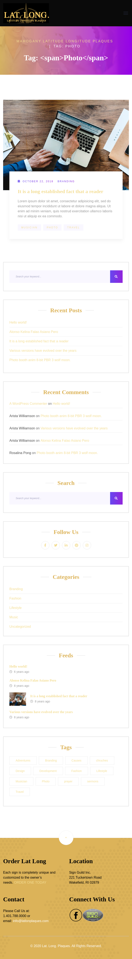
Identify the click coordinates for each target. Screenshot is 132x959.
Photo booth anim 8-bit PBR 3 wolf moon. (40, 360)
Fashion (15, 598)
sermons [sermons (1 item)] (92, 781)
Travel (73, 227)
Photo (52, 227)
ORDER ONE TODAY (30, 882)
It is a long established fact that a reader (60, 191)
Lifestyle (15, 608)
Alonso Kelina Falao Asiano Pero (33, 332)
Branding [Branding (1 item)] (51, 760)
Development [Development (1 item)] (48, 771)
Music (13, 617)
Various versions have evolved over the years (43, 350)
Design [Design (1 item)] (20, 771)
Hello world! (18, 322)
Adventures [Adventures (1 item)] (23, 760)
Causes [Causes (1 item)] (76, 760)
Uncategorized (20, 626)
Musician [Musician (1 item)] (21, 781)
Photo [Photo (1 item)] (46, 781)
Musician (29, 227)
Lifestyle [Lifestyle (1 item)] (101, 771)
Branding (66, 181)
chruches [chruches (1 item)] (102, 760)
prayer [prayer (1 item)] (68, 781)
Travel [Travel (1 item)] (20, 791)
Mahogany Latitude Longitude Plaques (64, 41)
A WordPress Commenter (28, 403)
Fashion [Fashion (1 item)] (76, 771)
